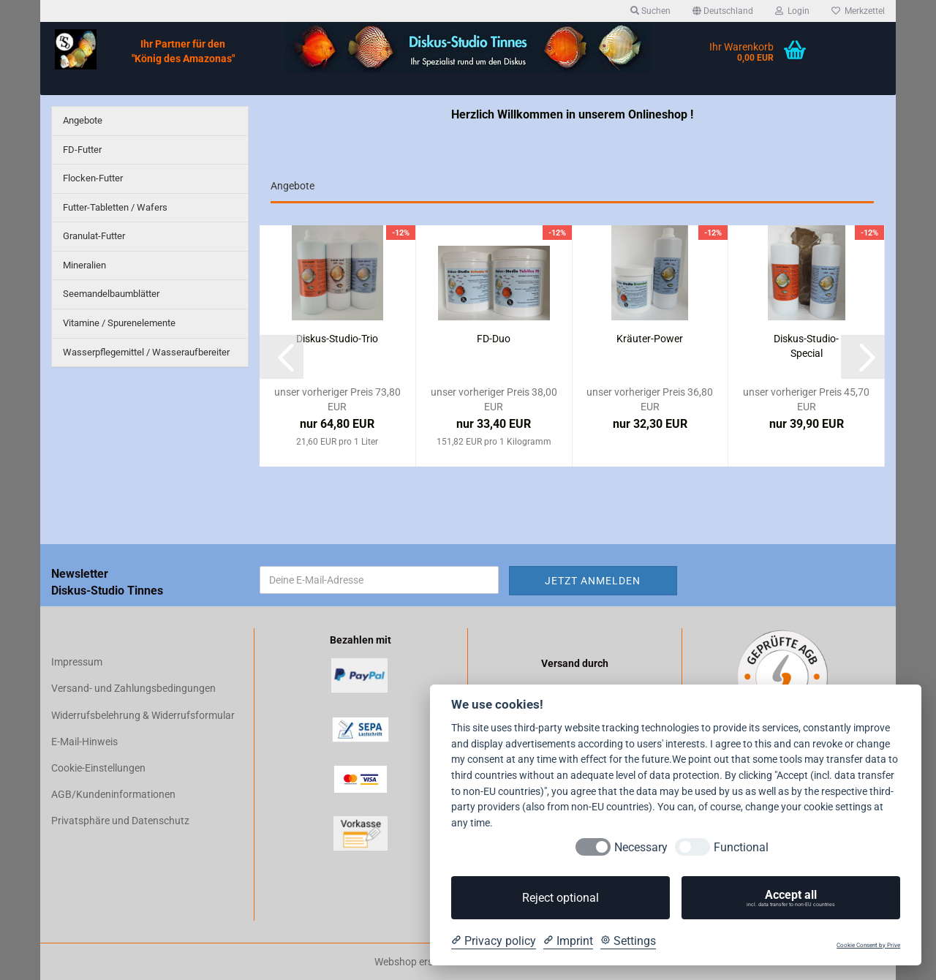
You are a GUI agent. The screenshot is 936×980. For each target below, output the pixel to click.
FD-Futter (82, 149)
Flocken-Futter (93, 178)
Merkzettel (858, 11)
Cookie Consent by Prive (868, 945)
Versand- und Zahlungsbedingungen (133, 688)
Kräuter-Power (649, 338)
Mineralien (84, 265)
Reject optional (560, 898)
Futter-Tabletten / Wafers (115, 207)
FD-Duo (493, 338)
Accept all (790, 898)
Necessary (641, 847)
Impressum (76, 662)
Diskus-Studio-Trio (337, 338)
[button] (723, 11)
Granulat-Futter (94, 235)
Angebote (82, 120)
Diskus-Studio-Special (806, 346)
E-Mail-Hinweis (84, 741)
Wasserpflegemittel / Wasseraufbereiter (146, 352)
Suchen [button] (650, 11)
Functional (741, 847)
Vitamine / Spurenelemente (119, 322)
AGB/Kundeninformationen (113, 794)
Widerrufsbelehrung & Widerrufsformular (143, 715)
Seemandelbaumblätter (111, 293)
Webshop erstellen (415, 962)
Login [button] (792, 11)
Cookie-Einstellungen (98, 768)
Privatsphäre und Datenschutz (120, 820)
